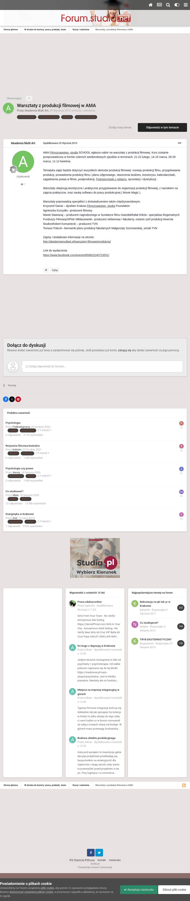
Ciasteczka (115, 860)
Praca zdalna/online (89, 601)
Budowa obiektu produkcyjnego (96, 738)
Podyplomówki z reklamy (111, 179)
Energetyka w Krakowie (20, 514)
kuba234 (145, 609)
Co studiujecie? (149, 622)
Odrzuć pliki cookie (174, 889)
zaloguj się (124, 350)
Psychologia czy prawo (19, 468)
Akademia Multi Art (36, 110)
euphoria (90, 605)
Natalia (144, 626)
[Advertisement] (95, 63)
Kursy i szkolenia (84, 110)
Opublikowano (60, 143)
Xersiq (16, 472)
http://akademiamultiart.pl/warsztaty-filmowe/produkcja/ (77, 241)
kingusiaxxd (146, 643)
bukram (17, 449)
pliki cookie (47, 887)
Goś (15, 518)
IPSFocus (90, 860)
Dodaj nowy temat (120, 127)
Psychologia (13, 422)
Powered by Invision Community (95, 867)
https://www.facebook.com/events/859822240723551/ (76, 255)
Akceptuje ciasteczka (138, 889)
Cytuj (55, 270)
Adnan (88, 649)
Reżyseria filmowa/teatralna (23, 445)
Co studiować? (14, 491)
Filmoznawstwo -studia (64, 152)
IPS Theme (75, 860)
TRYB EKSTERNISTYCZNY (155, 639)
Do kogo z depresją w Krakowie (96, 645)
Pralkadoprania (21, 426)
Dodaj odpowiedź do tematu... (46, 366)
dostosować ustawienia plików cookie (31, 891)
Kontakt (102, 860)
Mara (16, 495)
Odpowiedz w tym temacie (162, 127)
